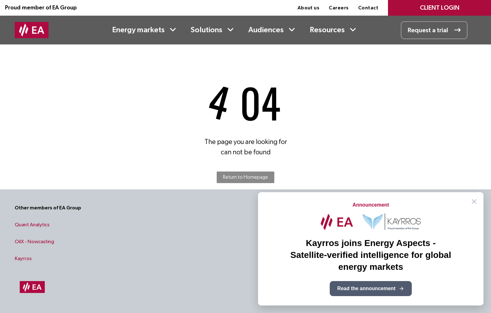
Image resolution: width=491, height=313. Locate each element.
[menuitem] (308, 8)
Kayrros (23, 258)
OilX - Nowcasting (34, 241)
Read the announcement (370, 288)
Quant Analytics (32, 224)
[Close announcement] (474, 202)
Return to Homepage (245, 177)
